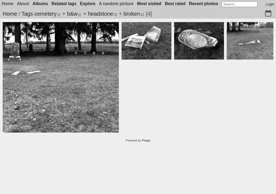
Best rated (175, 3)
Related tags (64, 3)
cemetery (45, 14)
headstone (100, 14)
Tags (27, 14)
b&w (72, 14)
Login (270, 4)
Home (10, 14)
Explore (87, 3)
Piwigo (146, 140)
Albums (40, 3)
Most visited (149, 3)
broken (131, 14)
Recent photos (203, 3)
